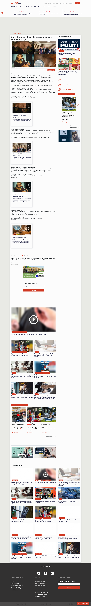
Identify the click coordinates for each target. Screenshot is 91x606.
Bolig (20, 6)
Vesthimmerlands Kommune (42, 592)
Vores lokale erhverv (40, 583)
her (23, 256)
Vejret (54, 6)
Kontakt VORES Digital (16, 587)
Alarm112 (14, 6)
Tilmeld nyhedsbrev (83, 603)
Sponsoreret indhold (40, 596)
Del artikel (51, 70)
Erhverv (26, 6)
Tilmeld (77, 3)
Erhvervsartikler (39, 590)
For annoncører (15, 583)
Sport (48, 6)
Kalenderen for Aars (40, 585)
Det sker (33, 6)
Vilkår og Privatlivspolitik (17, 585)
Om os (12, 581)
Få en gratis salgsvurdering (41, 594)
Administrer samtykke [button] (16, 590)
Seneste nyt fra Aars (40, 581)
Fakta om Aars (38, 587)
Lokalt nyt (41, 6)
